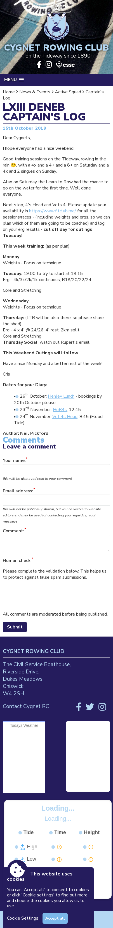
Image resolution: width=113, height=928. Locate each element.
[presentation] (45, 596)
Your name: (14, 460)
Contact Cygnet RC (26, 706)
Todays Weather (24, 725)
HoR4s (60, 410)
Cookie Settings (22, 918)
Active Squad (68, 92)
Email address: (18, 491)
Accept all (55, 918)
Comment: (13, 531)
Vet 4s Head (64, 417)
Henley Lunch (61, 396)
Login (60, 6)
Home (9, 92)
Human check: (17, 560)
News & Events (34, 92)
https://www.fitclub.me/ (52, 211)
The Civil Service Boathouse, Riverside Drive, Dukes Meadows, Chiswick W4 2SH (37, 679)
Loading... (58, 808)
